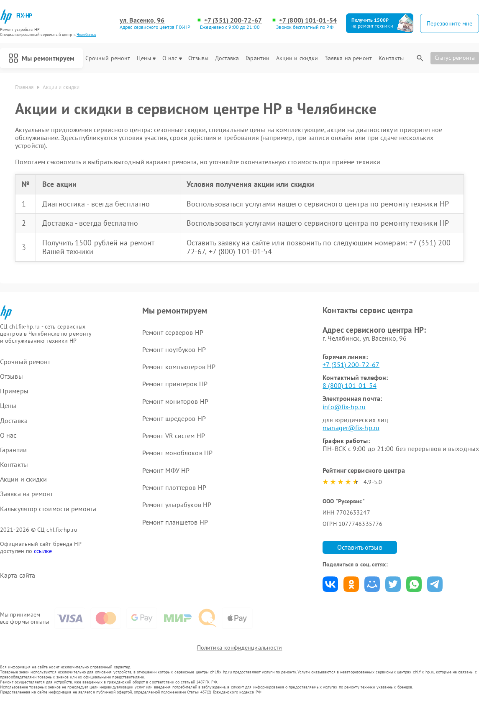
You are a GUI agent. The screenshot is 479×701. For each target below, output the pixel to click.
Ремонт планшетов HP (175, 522)
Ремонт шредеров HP (174, 418)
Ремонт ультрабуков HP (176, 504)
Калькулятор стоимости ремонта (48, 509)
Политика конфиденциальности (239, 647)
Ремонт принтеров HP (174, 384)
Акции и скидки (297, 58)
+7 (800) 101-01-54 (308, 20)
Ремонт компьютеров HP (178, 366)
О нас (172, 58)
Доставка (227, 58)
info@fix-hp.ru (344, 407)
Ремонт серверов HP (172, 332)
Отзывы (198, 58)
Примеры (14, 391)
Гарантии (257, 58)
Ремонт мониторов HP (175, 401)
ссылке (43, 551)
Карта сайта (17, 575)
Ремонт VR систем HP (173, 435)
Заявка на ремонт (348, 58)
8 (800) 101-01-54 (350, 385)
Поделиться (330, 584)
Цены (146, 58)
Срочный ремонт (107, 58)
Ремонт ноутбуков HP (174, 349)
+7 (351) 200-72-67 (233, 20)
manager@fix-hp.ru (351, 427)
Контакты (391, 58)
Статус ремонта (455, 57)
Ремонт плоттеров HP (174, 487)
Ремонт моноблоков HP (177, 453)
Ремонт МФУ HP (166, 470)
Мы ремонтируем (41, 58)
